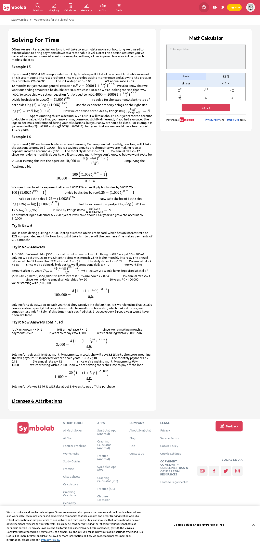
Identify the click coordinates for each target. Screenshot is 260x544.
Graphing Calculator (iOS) (107, 479)
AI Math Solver (72, 430)
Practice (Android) (103, 457)
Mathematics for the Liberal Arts (54, 19)
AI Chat (68, 438)
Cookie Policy (169, 445)
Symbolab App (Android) (107, 432)
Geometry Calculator (70, 504)
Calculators (70, 484)
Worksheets (71, 453)
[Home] (35, 433)
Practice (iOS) (106, 488)
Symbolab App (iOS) (107, 468)
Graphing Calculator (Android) (104, 445)
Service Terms (169, 438)
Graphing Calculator (70, 493)
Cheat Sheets (71, 476)
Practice (68, 469)
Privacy (165, 430)
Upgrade (234, 7)
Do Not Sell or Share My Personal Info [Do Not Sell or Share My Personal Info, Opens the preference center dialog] (198, 526)
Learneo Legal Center (174, 482)
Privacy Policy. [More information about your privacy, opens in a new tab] (50, 541)
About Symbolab (140, 430)
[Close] (253, 526)
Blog (132, 438)
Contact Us (136, 453)
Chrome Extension (103, 498)
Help (132, 445)
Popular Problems (75, 445)
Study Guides (19, 19)
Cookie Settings (170, 453)
